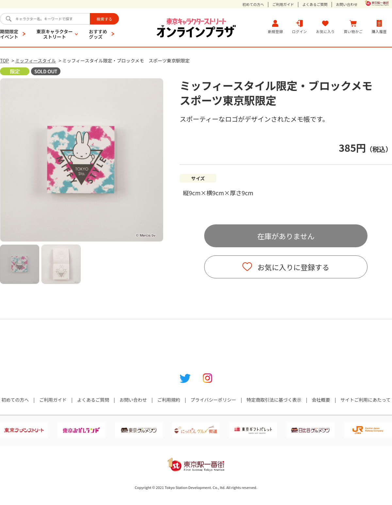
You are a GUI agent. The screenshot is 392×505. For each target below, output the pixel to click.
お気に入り (325, 26)
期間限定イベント (9, 34)
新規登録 (275, 26)
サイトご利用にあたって (365, 399)
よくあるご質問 (315, 4)
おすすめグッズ (98, 34)
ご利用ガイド (283, 4)
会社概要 (321, 399)
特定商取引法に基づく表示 (274, 399)
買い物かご (353, 26)
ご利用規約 (168, 399)
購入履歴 (379, 26)
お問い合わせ (346, 4)
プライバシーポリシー (213, 399)
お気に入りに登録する (293, 267)
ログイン (299, 26)
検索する (104, 19)
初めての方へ (253, 4)
